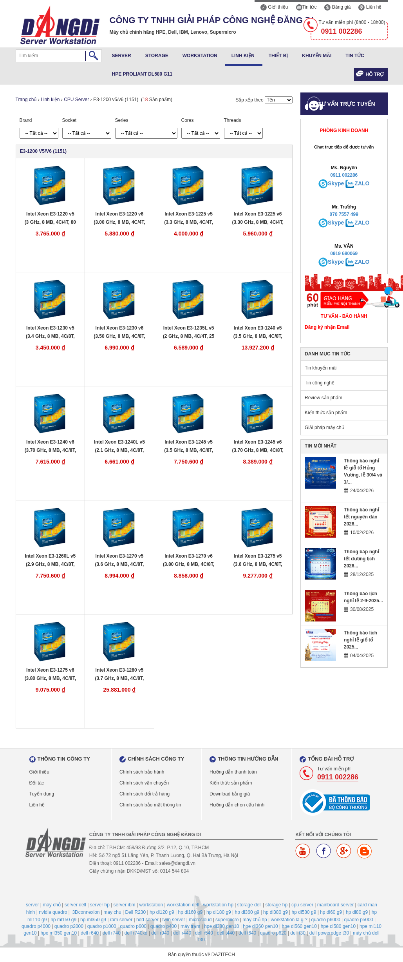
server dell (75, 905)
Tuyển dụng (41, 794)
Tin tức (306, 7)
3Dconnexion (85, 912)
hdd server (147, 919)
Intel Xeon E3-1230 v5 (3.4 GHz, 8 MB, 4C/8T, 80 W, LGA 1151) (50, 332)
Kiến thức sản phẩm (326, 412)
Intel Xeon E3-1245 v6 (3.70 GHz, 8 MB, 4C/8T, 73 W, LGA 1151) (258, 446)
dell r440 (182, 933)
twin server (173, 919)
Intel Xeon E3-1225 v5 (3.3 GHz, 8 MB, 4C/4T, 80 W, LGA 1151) (188, 218)
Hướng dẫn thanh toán (233, 772)
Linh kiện (243, 55)
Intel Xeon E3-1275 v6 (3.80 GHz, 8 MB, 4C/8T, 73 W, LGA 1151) (50, 674)
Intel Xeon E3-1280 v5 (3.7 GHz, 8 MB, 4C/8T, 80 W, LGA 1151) (119, 674)
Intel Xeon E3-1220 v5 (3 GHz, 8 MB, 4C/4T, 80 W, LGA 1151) (50, 218)
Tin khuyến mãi (320, 368)
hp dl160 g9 (190, 912)
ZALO (361, 183)
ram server (121, 919)
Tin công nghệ (319, 383)
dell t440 (226, 933)
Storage (156, 55)
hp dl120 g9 (162, 912)
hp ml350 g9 (93, 919)
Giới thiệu (274, 7)
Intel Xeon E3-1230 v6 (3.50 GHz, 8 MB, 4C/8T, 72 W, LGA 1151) (119, 332)
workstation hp (218, 905)
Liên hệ (369, 7)
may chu (112, 912)
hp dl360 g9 (247, 912)
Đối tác (36, 783)
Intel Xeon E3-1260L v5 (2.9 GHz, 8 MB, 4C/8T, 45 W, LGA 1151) (50, 560)
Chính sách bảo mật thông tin (150, 805)
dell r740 (112, 933)
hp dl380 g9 (275, 912)
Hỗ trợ (375, 74)
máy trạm (190, 926)
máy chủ (52, 905)
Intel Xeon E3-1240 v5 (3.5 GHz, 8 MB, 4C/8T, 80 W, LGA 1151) (257, 332)
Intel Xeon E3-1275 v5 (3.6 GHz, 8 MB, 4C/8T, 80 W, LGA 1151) (257, 560)
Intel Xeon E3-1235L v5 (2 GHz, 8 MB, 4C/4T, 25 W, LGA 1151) (188, 332)
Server (121, 55)
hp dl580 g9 (304, 912)
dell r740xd (136, 933)
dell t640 (247, 933)
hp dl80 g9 (357, 912)
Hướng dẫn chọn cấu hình (237, 805)
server (32, 905)
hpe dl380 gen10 (221, 926)
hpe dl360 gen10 (260, 926)
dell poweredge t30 (329, 933)
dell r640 (90, 933)
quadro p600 (133, 926)
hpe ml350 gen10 (58, 933)
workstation (151, 905)
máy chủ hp (254, 919)
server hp (100, 905)
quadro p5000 (358, 919)
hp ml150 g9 (63, 919)
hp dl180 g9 (218, 912)
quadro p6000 (325, 919)
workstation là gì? (289, 919)
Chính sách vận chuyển (144, 783)
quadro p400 (163, 926)
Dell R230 (135, 912)
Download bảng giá (230, 794)
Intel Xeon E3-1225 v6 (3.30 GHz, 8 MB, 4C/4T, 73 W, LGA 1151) (258, 218)
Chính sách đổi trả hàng (144, 794)
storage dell (249, 905)
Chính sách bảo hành (141, 772)
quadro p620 (273, 933)
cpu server (302, 905)
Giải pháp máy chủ (324, 427)
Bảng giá (337, 7)
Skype (336, 183)
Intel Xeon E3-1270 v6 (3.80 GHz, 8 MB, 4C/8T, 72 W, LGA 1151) (188, 560)
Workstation (200, 55)
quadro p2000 (68, 926)
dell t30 (297, 933)
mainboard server (335, 905)
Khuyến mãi (316, 55)
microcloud (200, 919)
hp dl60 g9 (331, 912)
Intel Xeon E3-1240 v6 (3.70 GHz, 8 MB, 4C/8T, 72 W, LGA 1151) (50, 446)
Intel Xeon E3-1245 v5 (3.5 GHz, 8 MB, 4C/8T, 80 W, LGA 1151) (188, 446)
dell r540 (204, 933)
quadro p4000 (36, 926)
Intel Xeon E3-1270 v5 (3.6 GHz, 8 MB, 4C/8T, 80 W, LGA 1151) (119, 560)
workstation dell (183, 905)
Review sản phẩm (323, 397)
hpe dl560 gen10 (299, 926)
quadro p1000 (101, 926)
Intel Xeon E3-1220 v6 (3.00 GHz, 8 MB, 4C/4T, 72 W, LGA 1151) (119, 218)
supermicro (227, 919)
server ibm (125, 905)
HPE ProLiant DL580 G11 (142, 74)
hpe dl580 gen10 (338, 926)
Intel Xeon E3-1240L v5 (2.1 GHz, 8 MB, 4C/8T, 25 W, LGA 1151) (119, 446)
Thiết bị (278, 55)
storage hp (276, 905)
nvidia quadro (53, 912)
